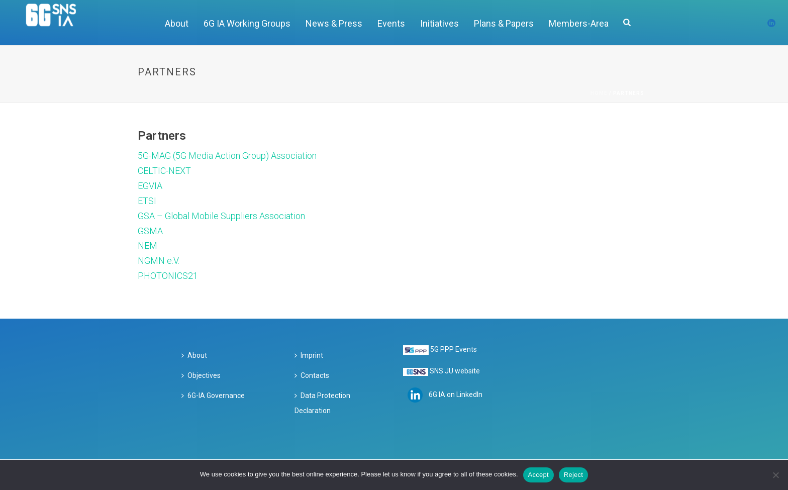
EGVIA (150, 185)
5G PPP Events (453, 349)
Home (599, 93)
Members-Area (579, 23)
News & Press (334, 23)
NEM (147, 245)
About (176, 23)
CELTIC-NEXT (164, 170)
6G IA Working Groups (247, 23)
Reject (573, 474)
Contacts (311, 375)
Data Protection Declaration (322, 403)
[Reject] (775, 475)
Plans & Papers (504, 23)
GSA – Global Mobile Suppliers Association (221, 216)
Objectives (201, 375)
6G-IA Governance (213, 395)
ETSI (147, 200)
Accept (538, 474)
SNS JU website (455, 371)
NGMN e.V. (158, 260)
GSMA (150, 231)
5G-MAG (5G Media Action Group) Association (227, 155)
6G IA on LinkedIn (455, 394)
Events (391, 23)
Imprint (308, 355)
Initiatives (439, 23)
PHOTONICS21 (168, 275)
